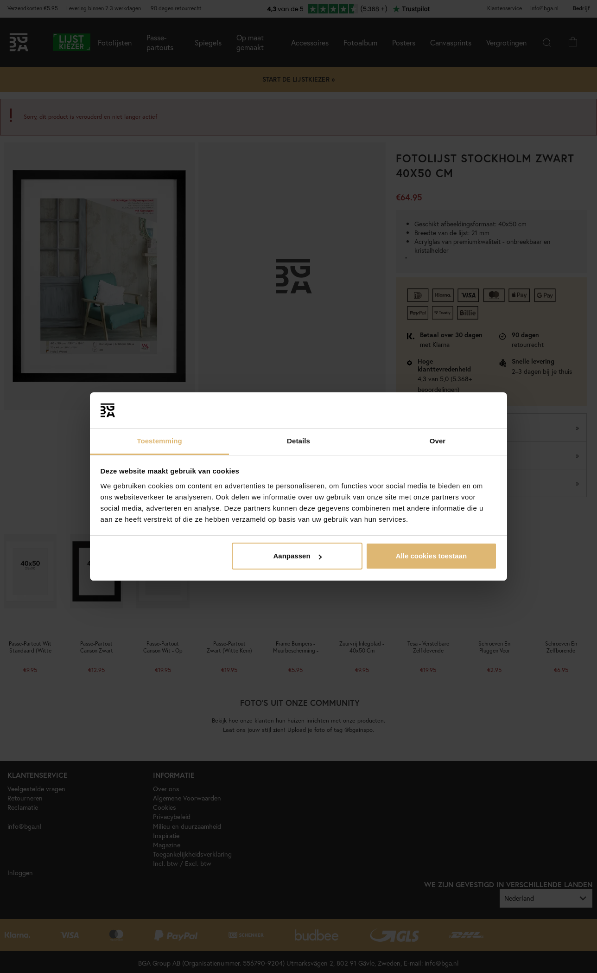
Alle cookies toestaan (431, 556)
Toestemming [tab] (159, 441)
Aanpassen (297, 556)
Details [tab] (298, 441)
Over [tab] (438, 441)
